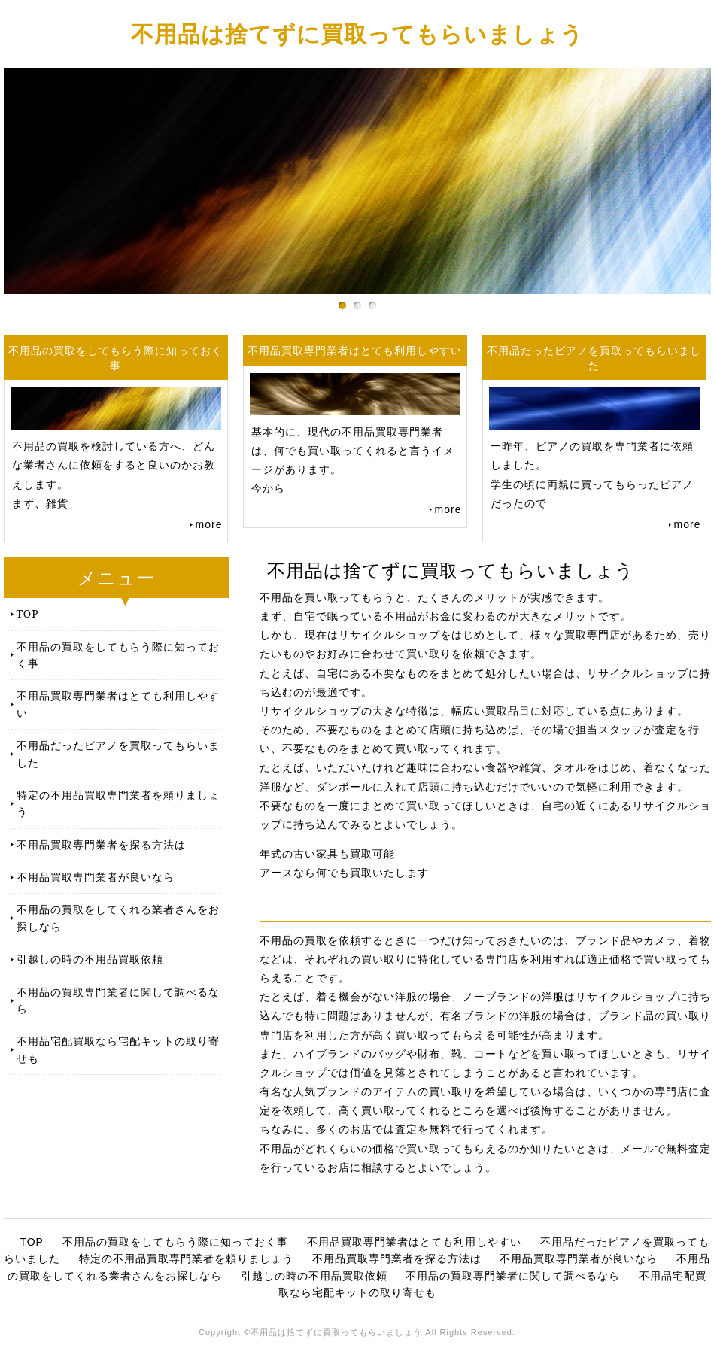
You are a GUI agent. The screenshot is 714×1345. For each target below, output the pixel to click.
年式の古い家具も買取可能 (327, 854)
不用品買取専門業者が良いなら (96, 877)
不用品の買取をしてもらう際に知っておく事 (118, 654)
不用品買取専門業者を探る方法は (101, 844)
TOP (28, 613)
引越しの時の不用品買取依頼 (90, 959)
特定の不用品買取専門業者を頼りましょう (118, 803)
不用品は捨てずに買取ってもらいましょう (357, 33)
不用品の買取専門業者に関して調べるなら (118, 1000)
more (209, 524)
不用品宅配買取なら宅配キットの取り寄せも (118, 1049)
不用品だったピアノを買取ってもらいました (118, 753)
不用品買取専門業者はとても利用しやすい (118, 703)
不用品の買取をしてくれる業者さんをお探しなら (118, 917)
